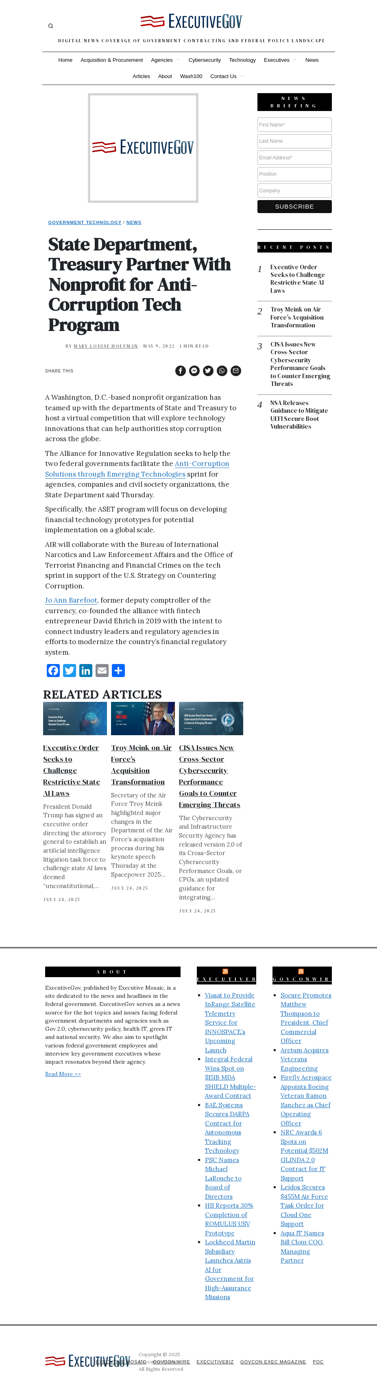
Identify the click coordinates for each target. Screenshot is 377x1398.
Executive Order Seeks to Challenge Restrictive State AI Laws (71, 770)
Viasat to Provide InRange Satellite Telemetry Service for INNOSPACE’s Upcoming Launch (230, 1022)
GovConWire (305, 979)
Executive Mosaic (121, 1361)
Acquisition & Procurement (112, 60)
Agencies (161, 60)
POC (318, 1361)
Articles (141, 76)
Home (66, 60)
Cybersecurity (205, 60)
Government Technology (85, 222)
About (165, 76)
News (312, 60)
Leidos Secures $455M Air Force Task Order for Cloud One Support (304, 1205)
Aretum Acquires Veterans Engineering (305, 1059)
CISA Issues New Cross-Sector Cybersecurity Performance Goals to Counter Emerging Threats (300, 364)
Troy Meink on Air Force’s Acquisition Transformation (297, 318)
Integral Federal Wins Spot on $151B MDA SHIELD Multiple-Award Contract (230, 1077)
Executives (277, 60)
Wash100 (191, 76)
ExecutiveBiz (233, 979)
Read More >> (63, 1074)
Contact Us (223, 76)
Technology (242, 60)
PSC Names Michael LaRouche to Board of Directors (223, 1178)
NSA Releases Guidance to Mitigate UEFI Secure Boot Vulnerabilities (299, 415)
